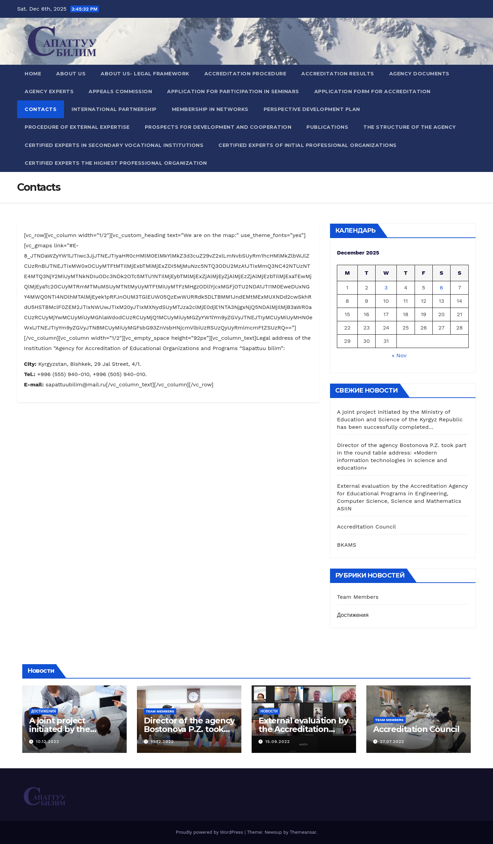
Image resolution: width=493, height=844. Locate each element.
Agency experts (49, 91)
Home (33, 74)
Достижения (352, 615)
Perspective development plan (312, 109)
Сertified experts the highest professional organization (116, 163)
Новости (269, 711)
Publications (327, 127)
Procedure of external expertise (77, 127)
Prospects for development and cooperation (218, 127)
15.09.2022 (277, 741)
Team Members (357, 597)
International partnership (114, 109)
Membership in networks (210, 109)
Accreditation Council (366, 526)
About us (71, 74)
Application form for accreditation (372, 91)
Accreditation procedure (245, 74)
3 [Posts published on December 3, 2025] (386, 287)
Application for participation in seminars (233, 91)
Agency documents (419, 74)
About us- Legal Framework (145, 74)
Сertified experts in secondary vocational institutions (114, 145)
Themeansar (303, 832)
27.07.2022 (392, 741)
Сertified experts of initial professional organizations (307, 145)
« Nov (399, 355)
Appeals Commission (120, 91)
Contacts (40, 109)
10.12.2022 (47, 741)
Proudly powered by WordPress (210, 832)
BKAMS (346, 545)
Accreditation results (337, 74)
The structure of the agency (409, 127)
